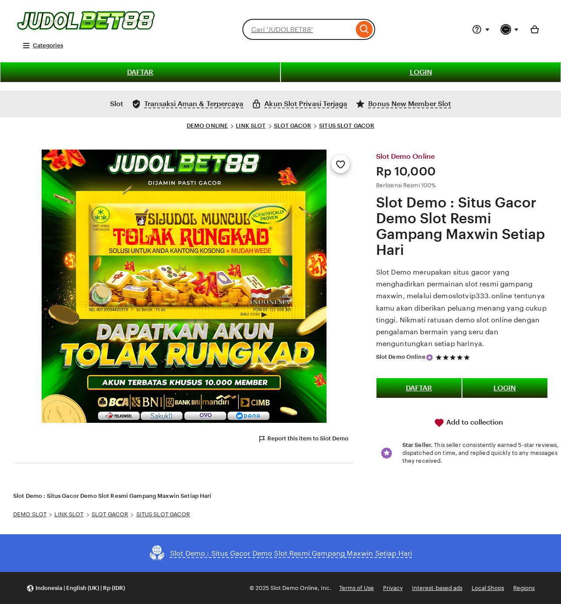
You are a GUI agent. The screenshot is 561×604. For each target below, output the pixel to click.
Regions (524, 588)
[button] (75, 588)
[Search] (364, 29)
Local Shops (488, 588)
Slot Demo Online (401, 357)
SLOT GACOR (292, 125)
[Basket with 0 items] (534, 29)
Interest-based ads (437, 588)
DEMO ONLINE (207, 125)
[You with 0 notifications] (509, 29)
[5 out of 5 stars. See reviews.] (454, 357)
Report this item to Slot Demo (303, 439)
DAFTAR (140, 72)
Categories (42, 46)
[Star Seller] (429, 357)
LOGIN (421, 72)
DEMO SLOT (29, 514)
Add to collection (468, 423)
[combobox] (298, 29)
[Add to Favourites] (340, 164)
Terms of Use (356, 588)
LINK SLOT (251, 125)
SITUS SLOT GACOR (346, 125)
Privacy (393, 588)
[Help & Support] (480, 29)
